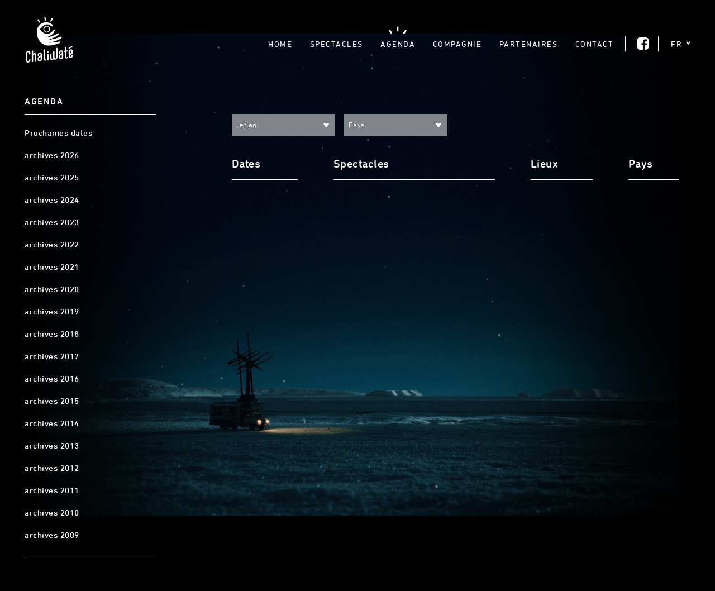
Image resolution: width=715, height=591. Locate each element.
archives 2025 (52, 178)
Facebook (643, 43)
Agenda (397, 44)
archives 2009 (52, 535)
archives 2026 (52, 155)
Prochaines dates (58, 133)
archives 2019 (52, 312)
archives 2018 (52, 334)
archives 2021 (52, 267)
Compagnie (457, 44)
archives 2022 (52, 245)
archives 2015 (52, 401)
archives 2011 (52, 490)
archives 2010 (52, 513)
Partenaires (528, 44)
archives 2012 (52, 468)
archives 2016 (52, 379)
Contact (594, 44)
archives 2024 (52, 200)
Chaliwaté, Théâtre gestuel (49, 43)
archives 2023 (52, 222)
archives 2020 (52, 289)
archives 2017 (52, 356)
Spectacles (336, 44)
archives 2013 (52, 446)
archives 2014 (52, 423)
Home (280, 44)
